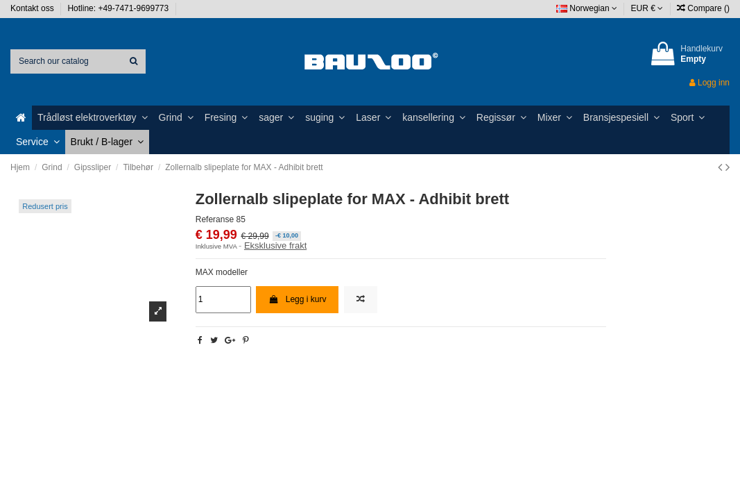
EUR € (647, 8)
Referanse (215, 219)
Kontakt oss (33, 8)
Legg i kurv (297, 299)
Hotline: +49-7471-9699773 (119, 8)
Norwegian (586, 8)
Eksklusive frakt (275, 245)
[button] (92, 118)
